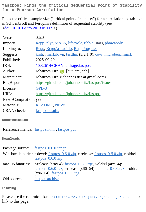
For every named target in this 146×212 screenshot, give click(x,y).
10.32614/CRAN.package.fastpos (63, 67)
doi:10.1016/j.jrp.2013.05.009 (28, 30)
